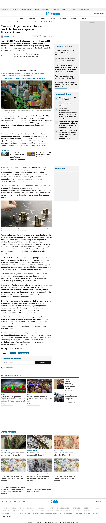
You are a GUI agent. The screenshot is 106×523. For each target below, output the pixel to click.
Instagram (10, 501)
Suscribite (43, 362)
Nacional (15, 511)
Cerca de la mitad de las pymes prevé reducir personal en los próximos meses (25, 78)
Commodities (68, 171)
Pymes (19, 22)
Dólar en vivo (15, 9)
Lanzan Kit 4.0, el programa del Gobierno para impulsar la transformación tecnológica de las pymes (17, 156)
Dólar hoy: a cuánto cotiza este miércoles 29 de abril (65, 60)
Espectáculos (89, 511)
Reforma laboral (46, 9)
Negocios (63, 18)
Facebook (6, 501)
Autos (78, 511)
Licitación (36, 9)
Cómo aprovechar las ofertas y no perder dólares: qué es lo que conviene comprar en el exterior (13, 490)
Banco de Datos (63, 508)
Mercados (73, 9)
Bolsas (62, 171)
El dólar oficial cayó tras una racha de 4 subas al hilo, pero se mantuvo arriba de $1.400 (68, 125)
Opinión (73, 18)
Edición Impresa (47, 511)
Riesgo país (56, 9)
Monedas (57, 171)
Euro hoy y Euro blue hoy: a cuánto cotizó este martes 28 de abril (65, 478)
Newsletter (98, 501)
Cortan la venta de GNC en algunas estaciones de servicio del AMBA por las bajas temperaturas (68, 134)
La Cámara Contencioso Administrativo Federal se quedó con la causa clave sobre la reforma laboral (68, 114)
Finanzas (42, 18)
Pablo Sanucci (10, 36)
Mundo (25, 511)
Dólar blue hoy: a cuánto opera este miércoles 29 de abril (65, 52)
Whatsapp (24, 501)
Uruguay (83, 18)
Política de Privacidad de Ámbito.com (47, 514)
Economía (31, 18)
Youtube (19, 501)
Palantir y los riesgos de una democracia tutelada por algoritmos (71, 397)
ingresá (102, 13)
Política (52, 18)
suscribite (96, 13)
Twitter (2, 501)
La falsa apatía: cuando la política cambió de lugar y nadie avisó (39, 399)
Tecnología (6, 514)
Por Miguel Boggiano (6, 404)
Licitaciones (6, 517)
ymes (23, 120)
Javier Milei (64, 9)
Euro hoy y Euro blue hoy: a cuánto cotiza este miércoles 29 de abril (66, 84)
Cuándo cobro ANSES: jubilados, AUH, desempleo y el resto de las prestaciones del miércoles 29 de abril (66, 68)
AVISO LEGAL (68, 514)
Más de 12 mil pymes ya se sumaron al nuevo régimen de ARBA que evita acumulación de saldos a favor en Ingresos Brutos (23, 74)
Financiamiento (23, 353)
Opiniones (11, 22)
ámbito (3, 22)
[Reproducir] (26, 53)
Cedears (75, 171)
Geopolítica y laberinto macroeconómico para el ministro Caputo (70, 385)
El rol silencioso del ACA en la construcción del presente (43, 154)
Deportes (34, 511)
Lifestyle (5, 511)
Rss (15, 514)
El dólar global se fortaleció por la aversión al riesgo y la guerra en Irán (39, 478)
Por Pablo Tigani (68, 390)
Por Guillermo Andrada (70, 402)
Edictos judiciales (83, 514)
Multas (96, 514)
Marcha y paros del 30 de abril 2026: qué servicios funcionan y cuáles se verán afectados (67, 102)
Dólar (22, 18)
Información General (64, 511)
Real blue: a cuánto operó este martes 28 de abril (39, 490)
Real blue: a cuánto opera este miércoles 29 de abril (65, 77)
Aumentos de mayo (26, 9)
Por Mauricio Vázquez (33, 404)
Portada (5, 508)
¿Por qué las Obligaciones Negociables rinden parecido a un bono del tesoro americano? (13, 399)
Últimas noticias (17, 508)
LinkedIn (15, 501)
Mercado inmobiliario (84, 9)
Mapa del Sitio (25, 514)
